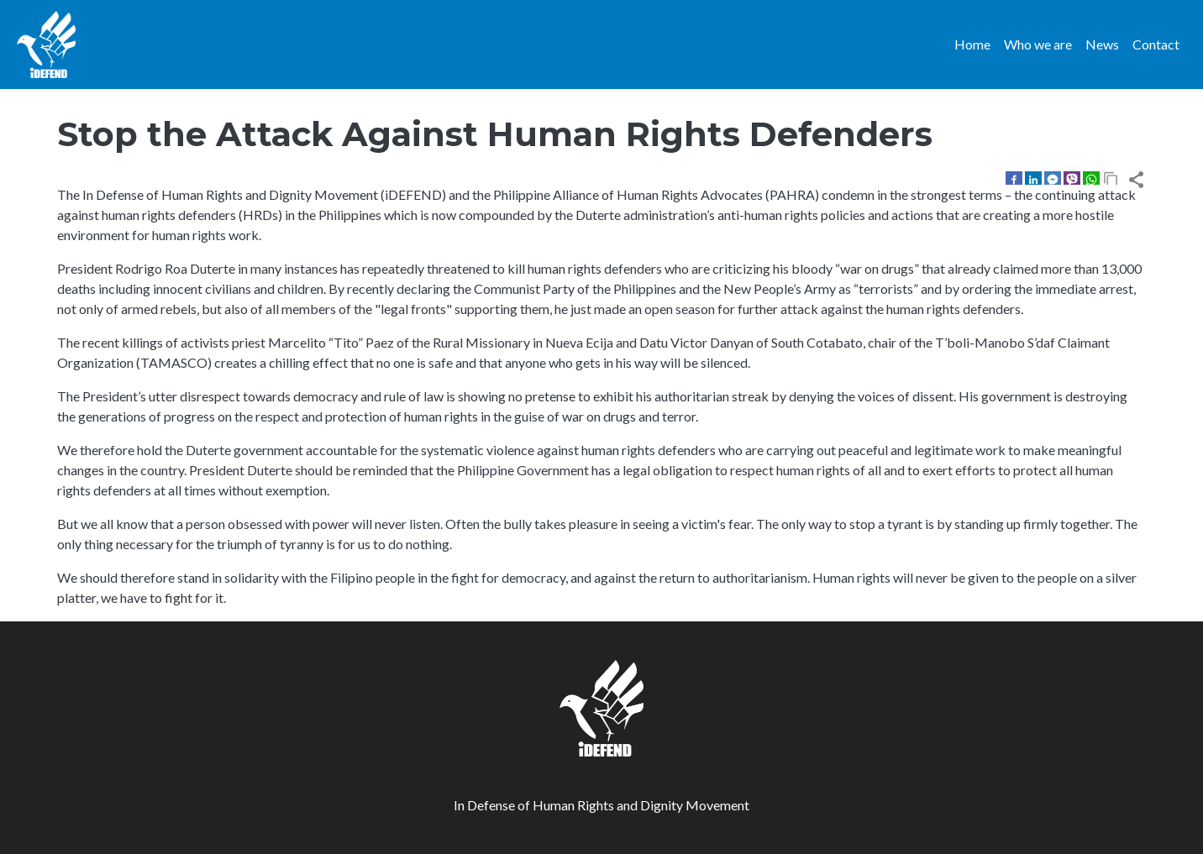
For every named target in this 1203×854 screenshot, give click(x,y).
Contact (1155, 44)
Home (972, 44)
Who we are (1038, 44)
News (1102, 44)
